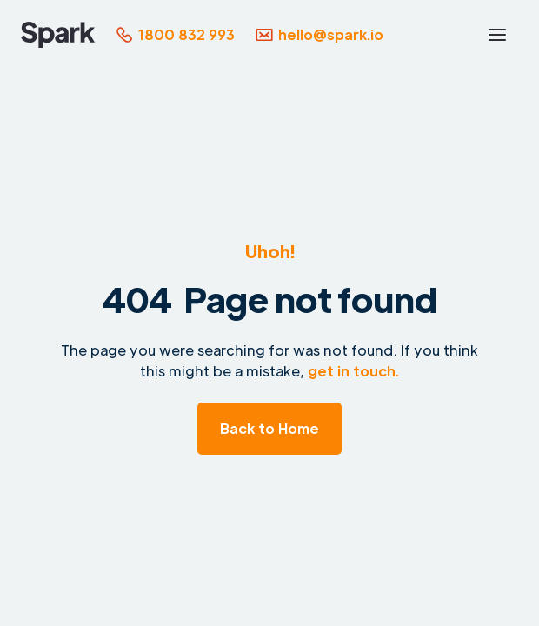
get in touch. (353, 371)
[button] (497, 35)
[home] (58, 35)
